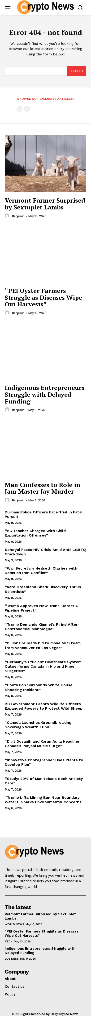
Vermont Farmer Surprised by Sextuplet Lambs (45, 203)
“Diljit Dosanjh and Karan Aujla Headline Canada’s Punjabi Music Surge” (42, 743)
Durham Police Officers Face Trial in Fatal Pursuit (43, 514)
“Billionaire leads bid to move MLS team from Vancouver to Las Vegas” (43, 645)
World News (14, 924)
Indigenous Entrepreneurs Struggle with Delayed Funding (44, 394)
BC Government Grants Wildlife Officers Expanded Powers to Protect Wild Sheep (43, 706)
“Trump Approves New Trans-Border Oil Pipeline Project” (43, 608)
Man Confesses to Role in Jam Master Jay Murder (42, 488)
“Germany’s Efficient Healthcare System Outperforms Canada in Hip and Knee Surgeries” (43, 666)
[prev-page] (19, 109)
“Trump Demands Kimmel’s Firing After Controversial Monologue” (41, 626)
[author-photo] (8, 216)
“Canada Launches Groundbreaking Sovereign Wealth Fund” (38, 724)
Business (11, 958)
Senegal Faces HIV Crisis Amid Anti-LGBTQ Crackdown (45, 551)
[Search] (76, 71)
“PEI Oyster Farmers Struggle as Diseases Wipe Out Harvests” (43, 297)
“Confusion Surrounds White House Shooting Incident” (39, 687)
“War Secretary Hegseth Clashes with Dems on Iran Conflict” (41, 570)
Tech (8, 941)
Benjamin (18, 216)
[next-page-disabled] (27, 109)
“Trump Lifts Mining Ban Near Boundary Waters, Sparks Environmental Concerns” (44, 799)
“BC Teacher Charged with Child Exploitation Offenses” (35, 533)
